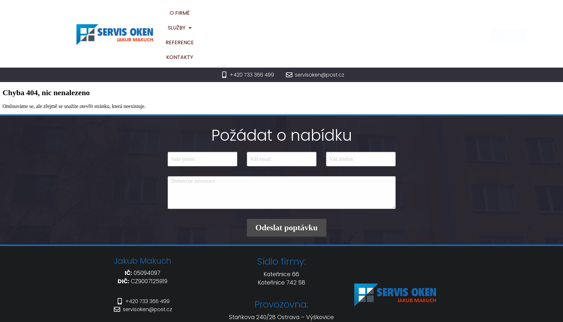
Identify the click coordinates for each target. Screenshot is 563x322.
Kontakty (376, 17)
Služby (301, 17)
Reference (338, 17)
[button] (301, 17)
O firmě (268, 17)
